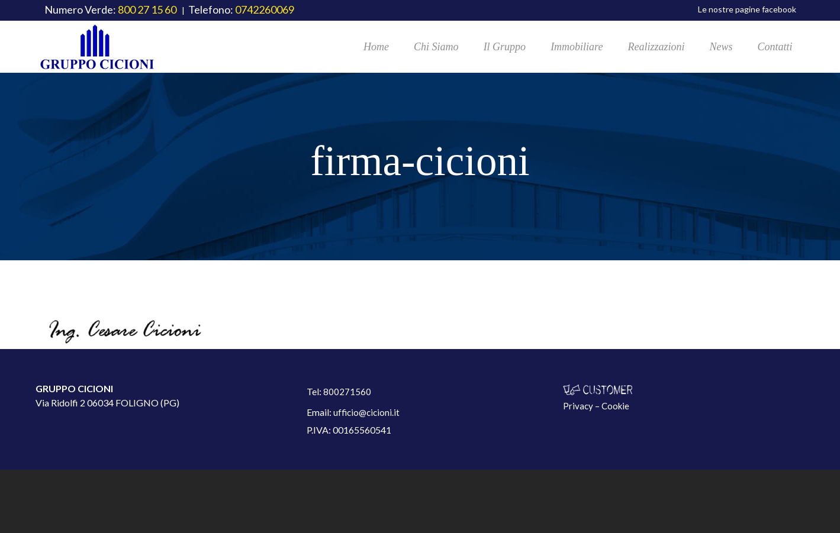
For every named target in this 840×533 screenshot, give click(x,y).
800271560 (347, 391)
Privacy (578, 405)
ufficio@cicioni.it (366, 412)
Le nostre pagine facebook (747, 9)
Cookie (615, 405)
